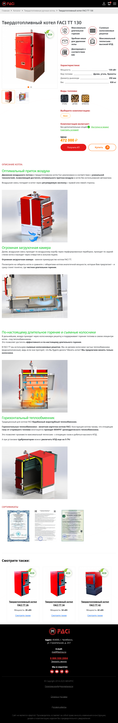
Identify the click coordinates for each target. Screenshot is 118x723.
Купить (99, 147)
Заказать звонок (59, 661)
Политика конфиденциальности (59, 686)
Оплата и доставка (59, 696)
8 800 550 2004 (59, 658)
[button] (28, 87)
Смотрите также (23, 615)
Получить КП (73, 147)
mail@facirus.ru (59, 652)
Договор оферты (59, 707)
